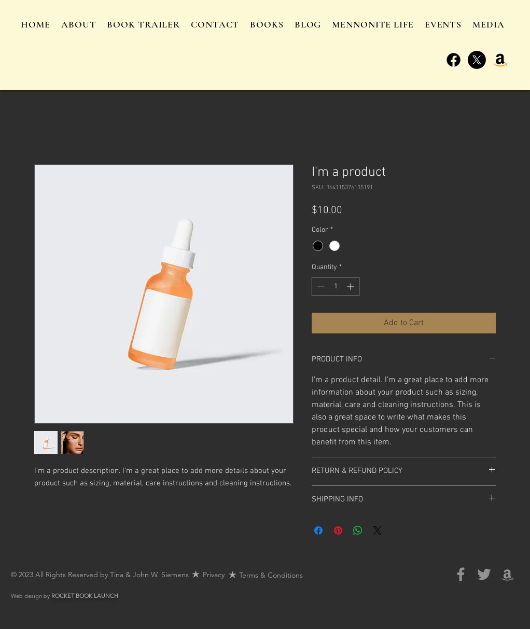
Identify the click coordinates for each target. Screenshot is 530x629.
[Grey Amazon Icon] (507, 574)
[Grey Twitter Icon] (484, 574)
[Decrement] (319, 286)
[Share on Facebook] (318, 530)
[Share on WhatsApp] (358, 530)
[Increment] (351, 286)
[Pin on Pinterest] (338, 530)
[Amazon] (500, 60)
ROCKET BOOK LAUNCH (84, 595)
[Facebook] (453, 60)
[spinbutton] (335, 286)
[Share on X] (377, 530)
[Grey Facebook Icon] (461, 574)
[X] (477, 60)
